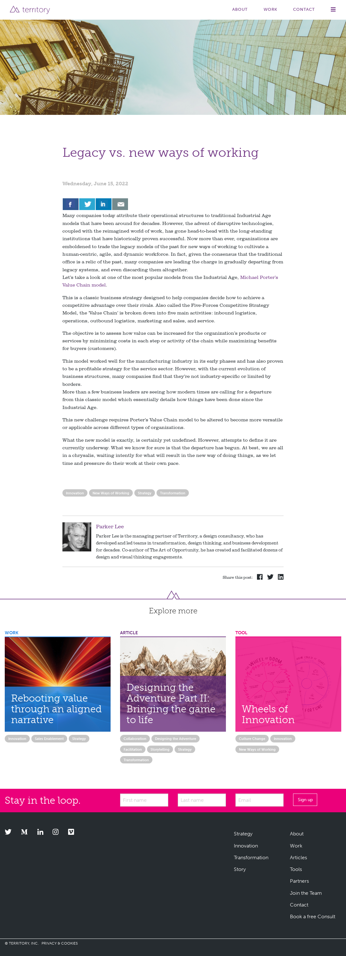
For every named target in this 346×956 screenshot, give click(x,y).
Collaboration (135, 738)
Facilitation (133, 749)
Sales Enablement (49, 738)
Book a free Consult (312, 916)
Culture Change (252, 738)
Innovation (75, 493)
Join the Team (306, 893)
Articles (298, 857)
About (240, 9)
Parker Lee (110, 526)
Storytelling (160, 749)
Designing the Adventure (175, 738)
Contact (304, 9)
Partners (299, 881)
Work (270, 9)
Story (240, 869)
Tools (296, 869)
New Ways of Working (111, 493)
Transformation (172, 493)
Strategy (144, 493)
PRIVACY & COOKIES (60, 943)
